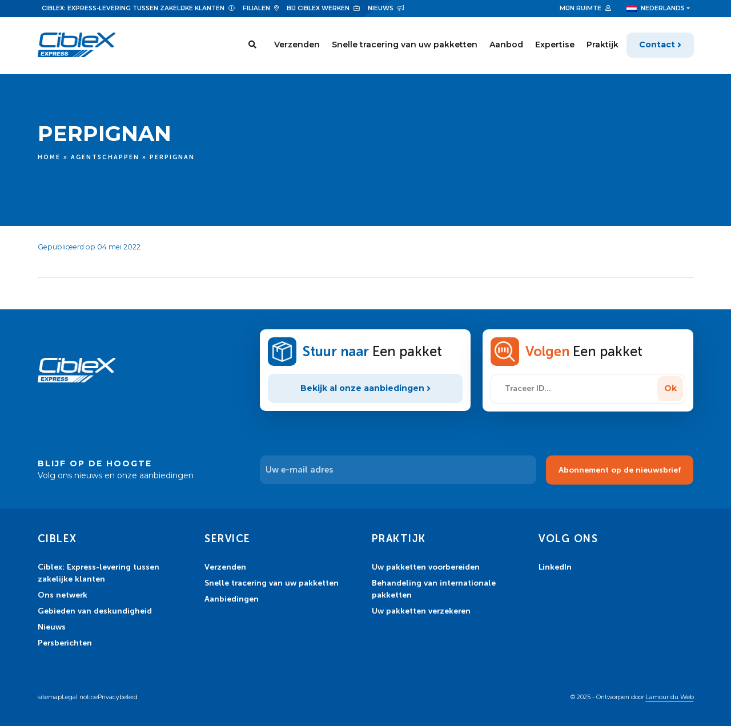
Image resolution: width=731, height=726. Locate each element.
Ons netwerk (62, 594)
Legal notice (80, 697)
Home (49, 157)
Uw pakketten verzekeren (421, 610)
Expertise (555, 45)
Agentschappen (105, 157)
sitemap (50, 697)
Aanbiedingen (231, 598)
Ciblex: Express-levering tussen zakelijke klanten (133, 8)
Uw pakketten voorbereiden (426, 566)
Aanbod (506, 45)
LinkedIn (555, 566)
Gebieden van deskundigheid (95, 610)
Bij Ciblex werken (318, 8)
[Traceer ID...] (575, 388)
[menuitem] (658, 8)
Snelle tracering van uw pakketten (404, 45)
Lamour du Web (670, 697)
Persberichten (65, 642)
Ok (670, 388)
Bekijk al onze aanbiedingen (365, 388)
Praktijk (602, 45)
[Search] (252, 46)
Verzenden (297, 45)
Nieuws (380, 8)
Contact (657, 45)
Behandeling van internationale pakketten (434, 588)
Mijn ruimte (580, 8)
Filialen (256, 8)
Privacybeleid (118, 697)
